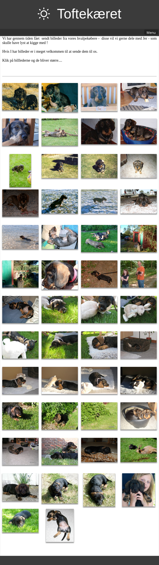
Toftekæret (89, 13)
